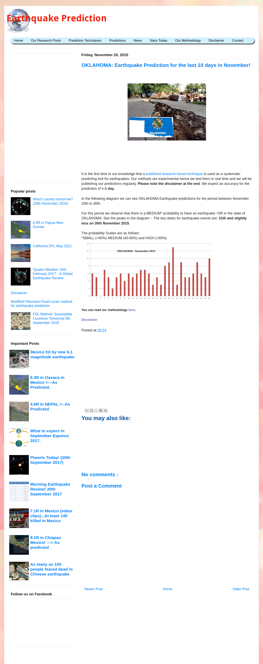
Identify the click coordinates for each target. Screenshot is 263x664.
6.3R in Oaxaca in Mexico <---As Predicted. (47, 382)
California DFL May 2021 (52, 246)
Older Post (241, 589)
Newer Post (93, 589)
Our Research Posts (46, 40)
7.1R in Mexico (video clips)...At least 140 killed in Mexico (51, 516)
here (131, 310)
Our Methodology (188, 40)
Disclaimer (216, 40)
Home (18, 40)
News (138, 40)
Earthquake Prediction (56, 18)
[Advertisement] (166, 159)
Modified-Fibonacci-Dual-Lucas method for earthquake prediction (41, 304)
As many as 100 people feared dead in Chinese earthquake (51, 569)
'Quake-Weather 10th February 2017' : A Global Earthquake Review (53, 274)
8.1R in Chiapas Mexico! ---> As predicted (45, 542)
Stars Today (158, 40)
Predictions (117, 40)
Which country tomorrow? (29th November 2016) (53, 201)
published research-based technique (174, 174)
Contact (238, 40)
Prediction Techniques (85, 40)
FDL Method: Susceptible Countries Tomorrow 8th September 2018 (52, 318)
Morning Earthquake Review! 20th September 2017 (50, 489)
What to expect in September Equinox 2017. (49, 436)
